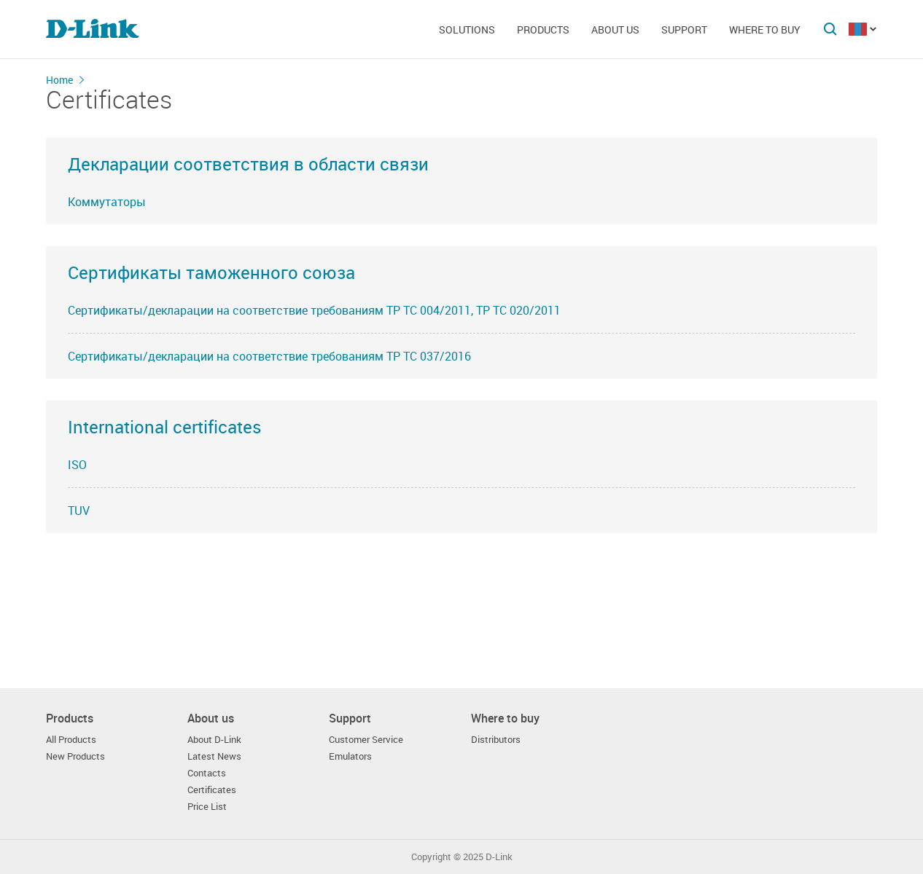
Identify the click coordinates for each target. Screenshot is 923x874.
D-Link (499, 857)
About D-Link (214, 739)
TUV (79, 511)
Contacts (206, 773)
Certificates (211, 790)
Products (543, 29)
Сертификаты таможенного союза (211, 272)
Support (684, 29)
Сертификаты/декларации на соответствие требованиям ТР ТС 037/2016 (269, 356)
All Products (71, 739)
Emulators (350, 756)
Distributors (496, 739)
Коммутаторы (107, 202)
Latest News (214, 756)
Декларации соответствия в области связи (248, 164)
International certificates (165, 426)
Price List (207, 806)
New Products (75, 756)
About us (615, 29)
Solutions (467, 29)
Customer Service (366, 739)
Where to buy (765, 29)
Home (59, 80)
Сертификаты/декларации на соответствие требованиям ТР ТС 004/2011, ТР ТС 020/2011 (314, 310)
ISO (77, 465)
